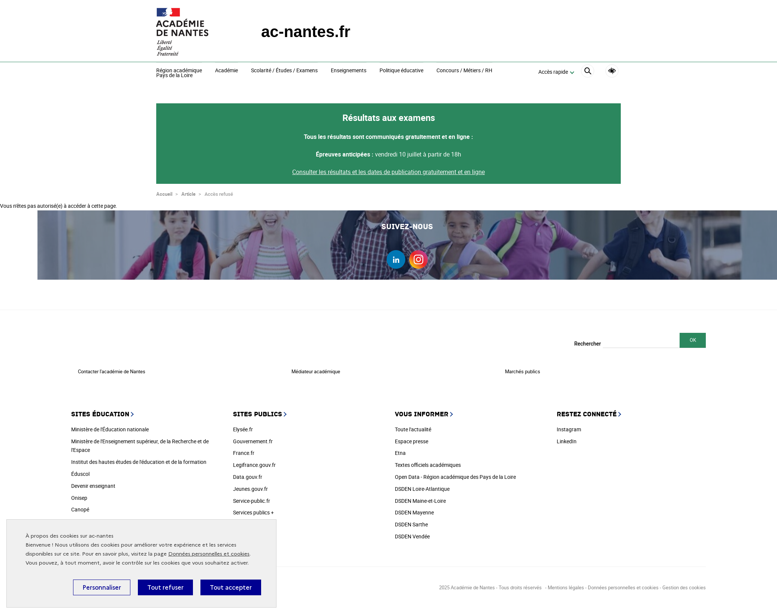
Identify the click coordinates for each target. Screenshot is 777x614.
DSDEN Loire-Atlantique (422, 485)
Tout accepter (231, 587)
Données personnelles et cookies (209, 554)
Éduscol (80, 470)
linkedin (396, 256)
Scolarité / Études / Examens (284, 70)
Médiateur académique (315, 368)
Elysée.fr (243, 425)
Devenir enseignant (93, 482)
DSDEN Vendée (412, 533)
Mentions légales (566, 584)
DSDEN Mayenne (414, 509)
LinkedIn (567, 437)
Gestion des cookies (684, 584)
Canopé (80, 506)
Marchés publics (522, 368)
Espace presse (411, 437)
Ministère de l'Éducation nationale (110, 425)
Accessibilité (612, 70)
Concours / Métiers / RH (464, 70)
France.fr (243, 449)
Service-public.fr (251, 497)
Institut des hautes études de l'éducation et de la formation (138, 458)
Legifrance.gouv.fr (254, 461)
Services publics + (253, 509)
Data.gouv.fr (247, 473)
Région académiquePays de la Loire (179, 73)
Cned (77, 518)
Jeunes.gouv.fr (250, 485)
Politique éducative (401, 70)
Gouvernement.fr (253, 437)
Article (188, 190)
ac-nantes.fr (305, 31)
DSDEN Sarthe (411, 521)
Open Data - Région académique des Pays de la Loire (455, 473)
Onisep (79, 494)
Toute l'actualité (413, 425)
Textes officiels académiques (428, 461)
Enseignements (348, 70)
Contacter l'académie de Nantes (111, 368)
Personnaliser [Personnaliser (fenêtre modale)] (101, 587)
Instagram (569, 425)
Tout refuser (165, 587)
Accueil (164, 190)
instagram (418, 256)
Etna (400, 449)
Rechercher (587, 340)
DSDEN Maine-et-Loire (420, 497)
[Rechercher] (587, 72)
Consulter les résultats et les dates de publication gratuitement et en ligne (388, 168)
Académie (226, 70)
